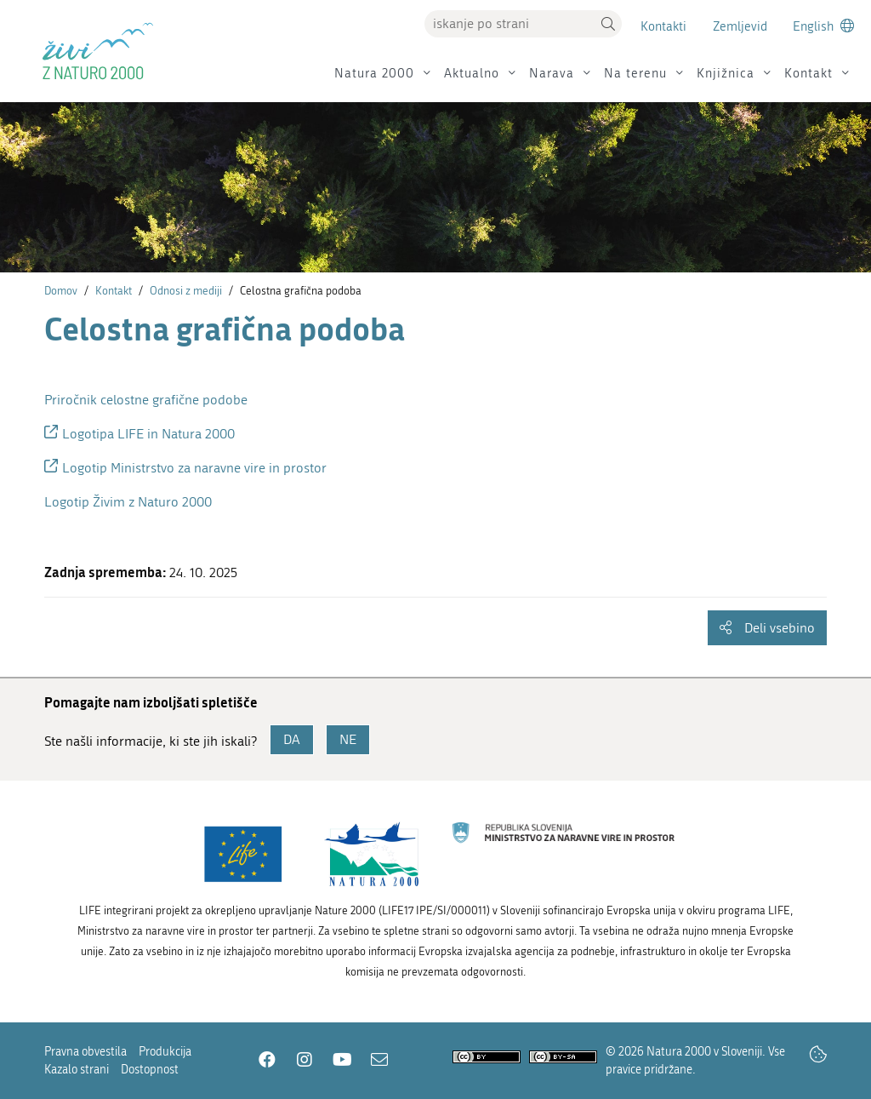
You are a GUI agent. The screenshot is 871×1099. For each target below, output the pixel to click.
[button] (608, 23)
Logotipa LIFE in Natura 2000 (148, 434)
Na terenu (635, 73)
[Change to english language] (823, 26)
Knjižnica (725, 73)
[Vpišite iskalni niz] (509, 23)
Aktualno (471, 73)
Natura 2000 (374, 73)
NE (347, 739)
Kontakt (808, 73)
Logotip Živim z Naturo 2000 (128, 502)
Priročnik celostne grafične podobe (146, 400)
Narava (551, 73)
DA (291, 739)
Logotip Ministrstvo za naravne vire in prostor (194, 468)
